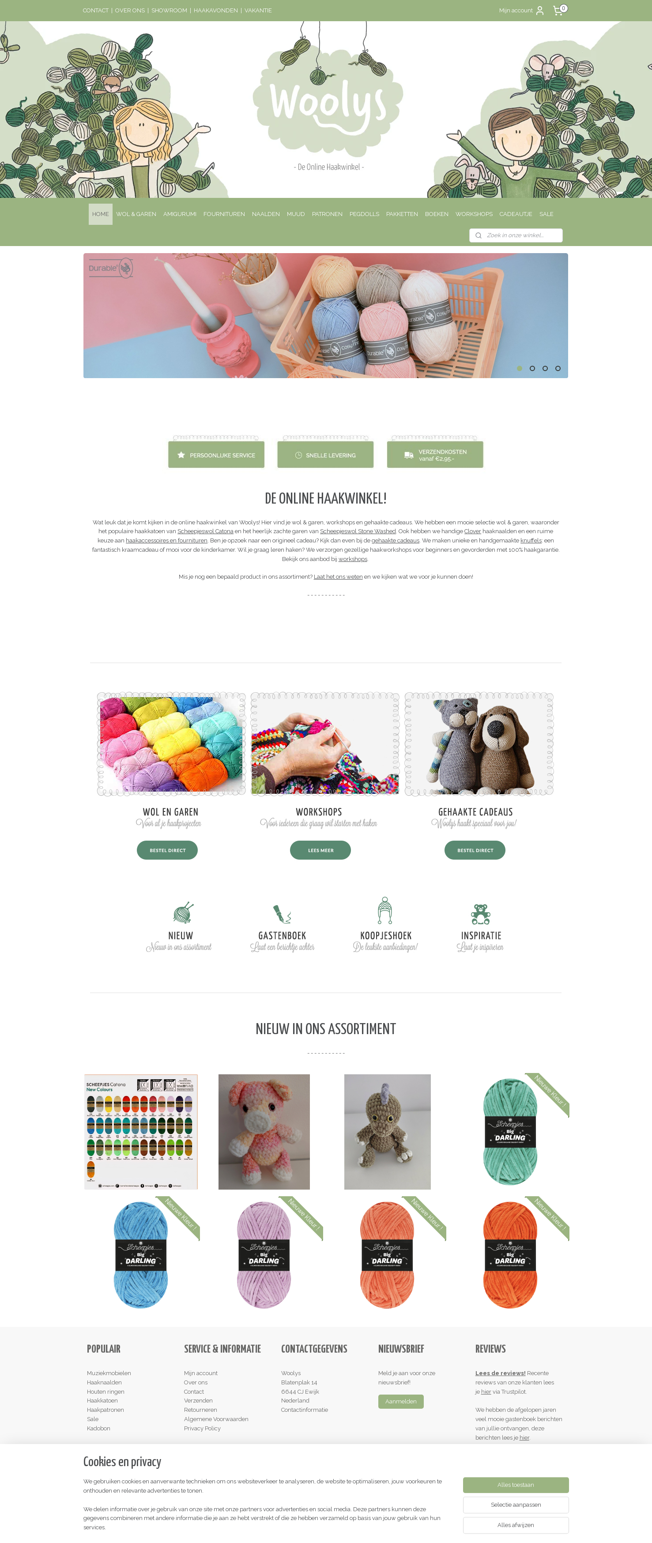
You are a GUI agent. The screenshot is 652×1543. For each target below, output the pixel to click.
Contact (194, 1391)
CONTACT (96, 10)
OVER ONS (130, 10)
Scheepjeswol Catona (205, 531)
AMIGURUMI (179, 214)
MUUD (296, 214)
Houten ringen (105, 1391)
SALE (546, 214)
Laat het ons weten (338, 576)
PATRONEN (327, 214)
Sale (92, 1419)
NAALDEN (266, 214)
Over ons (195, 1382)
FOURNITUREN (224, 214)
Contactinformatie (304, 1410)
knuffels (531, 540)
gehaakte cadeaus (395, 540)
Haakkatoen (102, 1400)
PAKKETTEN (402, 214)
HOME (100, 214)
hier (486, 1391)
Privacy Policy (202, 1428)
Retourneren (200, 1410)
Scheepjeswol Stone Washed (358, 531)
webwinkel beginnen (337, 1527)
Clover (472, 531)
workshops (353, 559)
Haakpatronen (105, 1410)
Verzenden (198, 1400)
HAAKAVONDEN (216, 10)
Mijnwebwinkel (411, 1527)
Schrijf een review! (503, 1455)
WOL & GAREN (136, 214)
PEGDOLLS (364, 214)
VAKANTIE (258, 10)
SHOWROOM (169, 10)
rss (306, 1527)
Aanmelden (401, 1401)
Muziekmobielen (109, 1373)
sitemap (289, 1527)
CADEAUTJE (516, 214)
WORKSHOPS (474, 214)
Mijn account (522, 10)
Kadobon (98, 1428)
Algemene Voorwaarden (216, 1419)
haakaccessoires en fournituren (166, 540)
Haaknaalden (104, 1382)
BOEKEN (436, 214)
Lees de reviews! (500, 1373)
